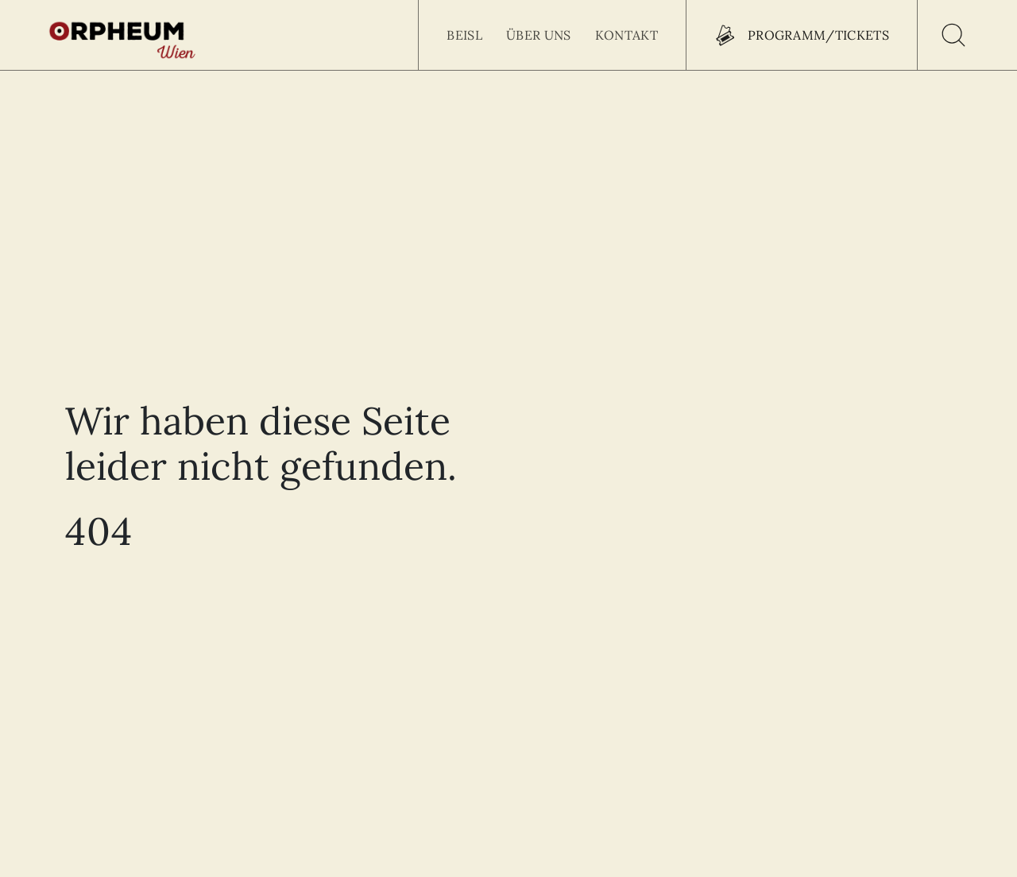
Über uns (538, 35)
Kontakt (626, 35)
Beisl (464, 35)
